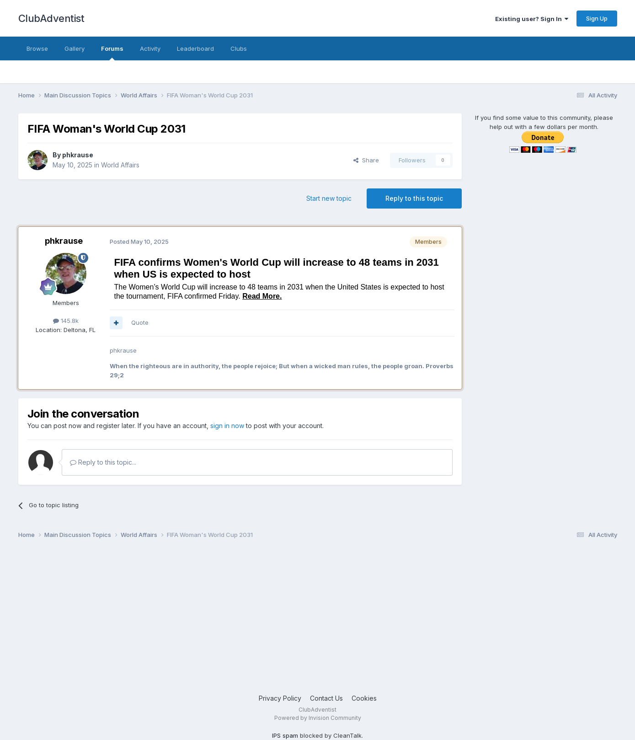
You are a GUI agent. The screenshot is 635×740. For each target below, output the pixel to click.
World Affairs (120, 165)
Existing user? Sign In (531, 18)
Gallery (74, 48)
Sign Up (597, 18)
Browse (37, 48)
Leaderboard (195, 48)
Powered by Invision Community (317, 717)
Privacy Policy (280, 698)
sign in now (227, 425)
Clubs (238, 48)
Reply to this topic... (103, 462)
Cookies (364, 698)
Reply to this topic (414, 198)
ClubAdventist (51, 18)
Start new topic (329, 198)
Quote (140, 322)
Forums (112, 52)
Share (366, 160)
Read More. (262, 296)
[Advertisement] (292, 620)
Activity (150, 48)
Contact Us (326, 698)
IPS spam (285, 735)
